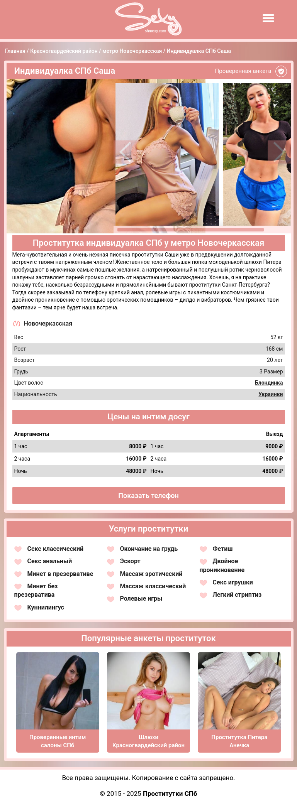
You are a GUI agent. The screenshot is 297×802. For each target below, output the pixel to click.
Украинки (270, 394)
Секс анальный (49, 561)
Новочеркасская (48, 323)
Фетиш (223, 548)
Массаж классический (153, 586)
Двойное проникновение (222, 565)
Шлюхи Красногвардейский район (148, 741)
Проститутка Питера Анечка (239, 741)
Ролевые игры (141, 598)
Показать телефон (148, 495)
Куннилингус (45, 607)
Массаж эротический (151, 573)
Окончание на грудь (149, 548)
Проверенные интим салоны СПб (57, 741)
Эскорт (130, 561)
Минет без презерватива (36, 590)
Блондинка (269, 383)
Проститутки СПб (170, 793)
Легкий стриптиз (237, 594)
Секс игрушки (233, 582)
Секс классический (55, 548)
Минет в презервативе (60, 573)
